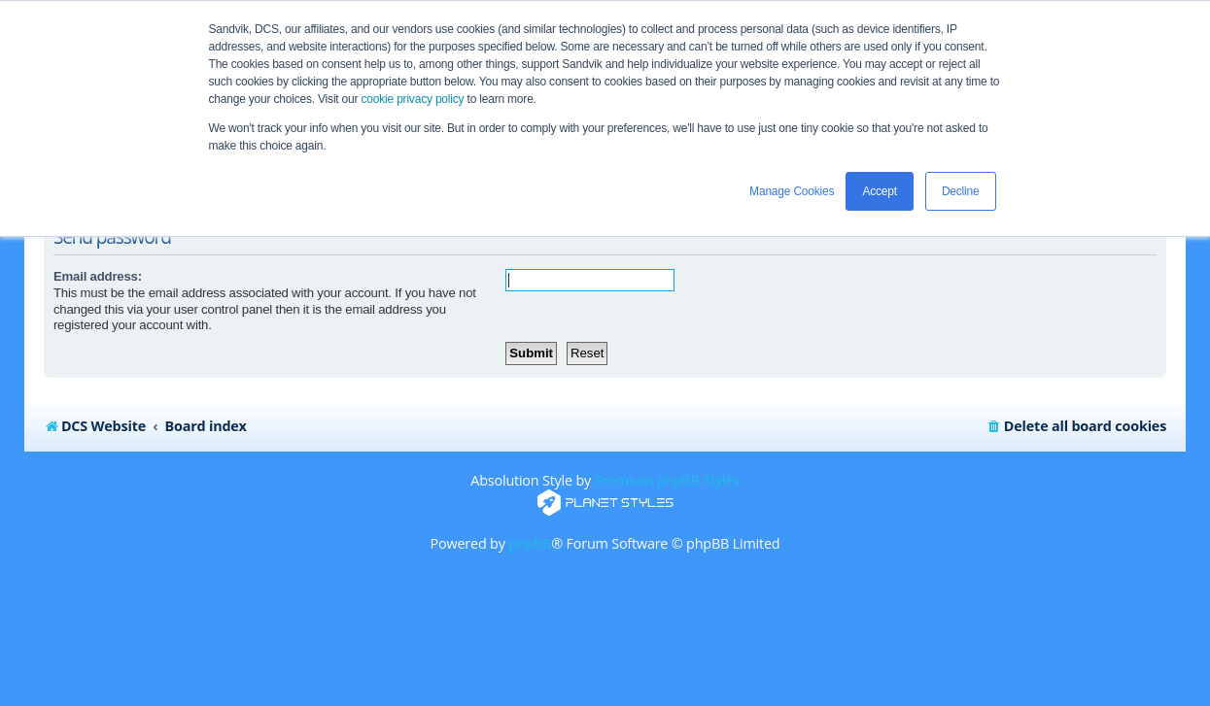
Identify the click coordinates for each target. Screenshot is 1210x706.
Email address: (97, 276)
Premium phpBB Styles (667, 480)
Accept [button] (879, 191)
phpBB (529, 543)
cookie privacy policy (413, 99)
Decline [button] (961, 191)
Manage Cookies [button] (791, 191)
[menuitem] (1076, 426)
